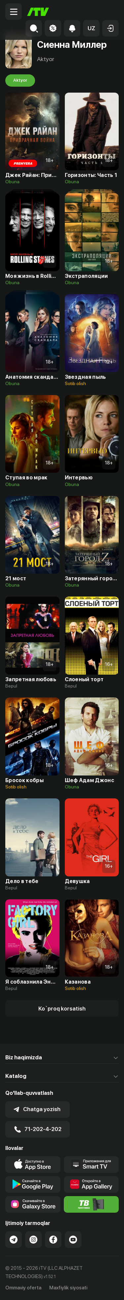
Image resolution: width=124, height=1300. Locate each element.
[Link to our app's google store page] (33, 1184)
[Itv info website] (91, 1204)
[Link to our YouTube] (73, 1239)
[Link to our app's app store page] (33, 1164)
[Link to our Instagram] (33, 1239)
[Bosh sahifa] (38, 11)
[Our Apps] (91, 1164)
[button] (91, 28)
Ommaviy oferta (23, 1288)
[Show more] (62, 1008)
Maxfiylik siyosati (68, 1288)
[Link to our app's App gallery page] (91, 1184)
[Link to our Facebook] (53, 1239)
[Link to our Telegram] (13, 1239)
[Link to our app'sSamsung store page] (33, 1204)
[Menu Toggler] (13, 11)
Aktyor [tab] (20, 80)
